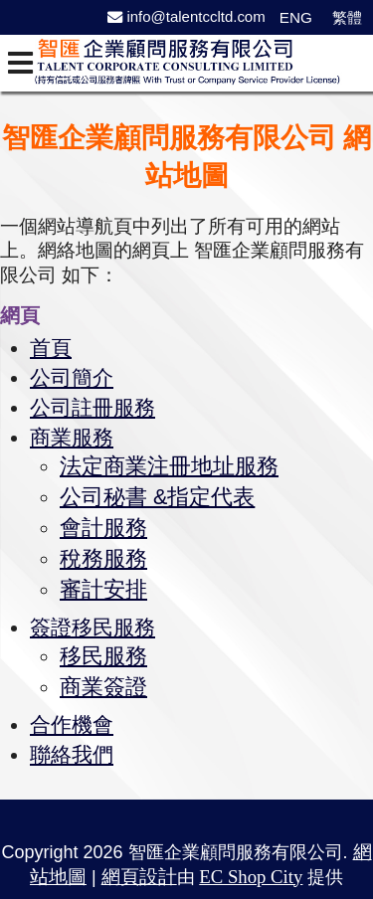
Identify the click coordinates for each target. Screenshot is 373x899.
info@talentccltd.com (186, 16)
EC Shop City (250, 866)
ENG (296, 17)
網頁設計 (139, 866)
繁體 (347, 17)
